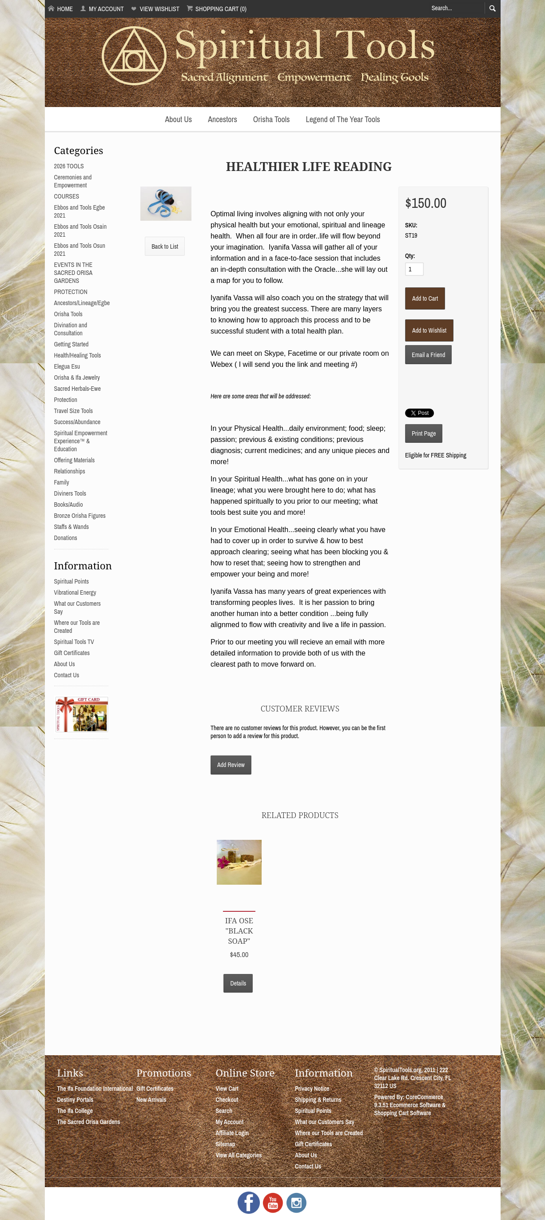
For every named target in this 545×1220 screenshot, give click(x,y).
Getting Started (71, 344)
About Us (178, 119)
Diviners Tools (70, 493)
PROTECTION (71, 292)
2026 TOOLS (69, 166)
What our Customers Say (324, 1122)
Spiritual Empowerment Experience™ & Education (80, 441)
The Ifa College (75, 1111)
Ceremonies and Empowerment (73, 181)
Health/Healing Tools (77, 355)
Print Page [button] (424, 433)
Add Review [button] (231, 765)
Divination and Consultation (71, 329)
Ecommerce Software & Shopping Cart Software (410, 1109)
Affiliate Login (232, 1133)
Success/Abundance (77, 422)
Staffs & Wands (71, 527)
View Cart (226, 1089)
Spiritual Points (71, 581)
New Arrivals (151, 1100)
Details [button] (238, 983)
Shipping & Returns (318, 1100)
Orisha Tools (271, 119)
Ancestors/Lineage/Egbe (82, 303)
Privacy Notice (312, 1089)
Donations (65, 538)
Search (223, 1111)
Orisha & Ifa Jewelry (77, 377)
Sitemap (225, 1144)
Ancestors (222, 119)
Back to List (164, 246)
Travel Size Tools (73, 411)
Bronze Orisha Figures (80, 516)
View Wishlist (155, 8)
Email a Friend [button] (428, 355)
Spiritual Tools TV (74, 642)
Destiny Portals (75, 1100)
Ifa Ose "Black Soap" (239, 930)
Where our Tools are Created (329, 1133)
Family (61, 482)
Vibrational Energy (75, 592)
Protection (65, 400)
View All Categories (238, 1155)
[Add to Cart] (425, 298)
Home (60, 8)
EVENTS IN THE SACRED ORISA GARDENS (73, 273)
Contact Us (67, 675)
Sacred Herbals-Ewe (77, 389)
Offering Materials (74, 460)
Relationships (69, 471)
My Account (102, 8)
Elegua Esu (67, 366)
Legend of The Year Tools (343, 119)
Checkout (226, 1100)
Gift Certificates (72, 653)
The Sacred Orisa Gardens (88, 1122)
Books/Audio (68, 505)
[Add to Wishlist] (429, 330)
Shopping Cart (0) (217, 8)
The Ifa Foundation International (95, 1089)
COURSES (67, 196)
